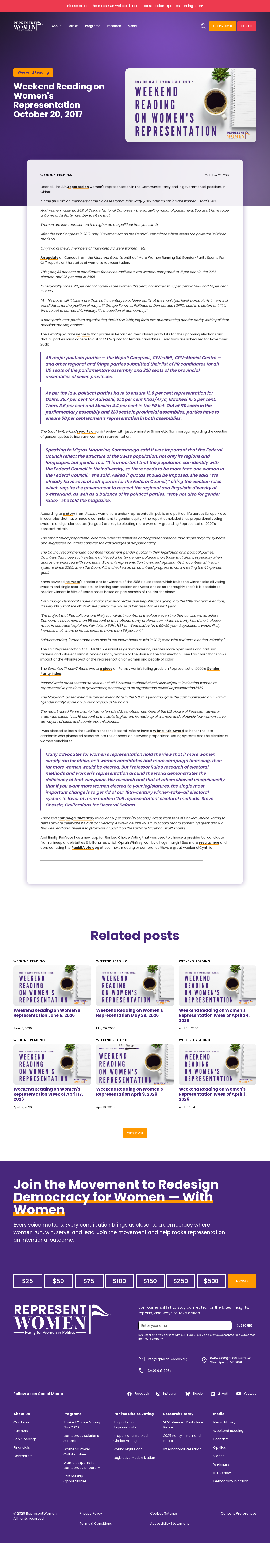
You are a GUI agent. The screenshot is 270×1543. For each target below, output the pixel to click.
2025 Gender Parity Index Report (184, 1425)
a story (69, 525)
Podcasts (221, 1439)
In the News (222, 1472)
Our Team (22, 1422)
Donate (246, 26)
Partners (21, 1430)
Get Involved (222, 26)
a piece (106, 680)
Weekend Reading (228, 1430)
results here (209, 854)
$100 (119, 1281)
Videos (218, 1456)
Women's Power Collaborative (76, 1452)
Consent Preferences (238, 1513)
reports (83, 345)
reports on (86, 443)
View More (135, 1133)
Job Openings (25, 1439)
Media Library (224, 1422)
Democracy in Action (230, 1481)
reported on (78, 198)
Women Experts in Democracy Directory (81, 1465)
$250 (180, 1281)
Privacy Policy (90, 1513)
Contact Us (23, 1456)
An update (49, 269)
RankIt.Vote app (85, 859)
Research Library (178, 1413)
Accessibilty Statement (169, 1523)
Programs (72, 1413)
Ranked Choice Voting (133, 1413)
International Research (182, 1449)
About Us (22, 1413)
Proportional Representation (126, 1425)
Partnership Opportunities (74, 1479)
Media (219, 1413)
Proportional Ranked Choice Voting (130, 1438)
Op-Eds (219, 1447)
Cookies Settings (164, 1513)
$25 (27, 1281)
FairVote (72, 593)
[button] (56, 26)
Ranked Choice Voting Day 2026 (81, 1425)
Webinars (221, 1464)
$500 (211, 1281)
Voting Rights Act (127, 1449)
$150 (150, 1281)
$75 (88, 1281)
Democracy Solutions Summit (81, 1438)
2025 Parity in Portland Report (182, 1438)
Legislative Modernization (134, 1457)
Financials (22, 1447)
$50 (58, 1281)
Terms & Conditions (95, 1523)
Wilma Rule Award (168, 742)
